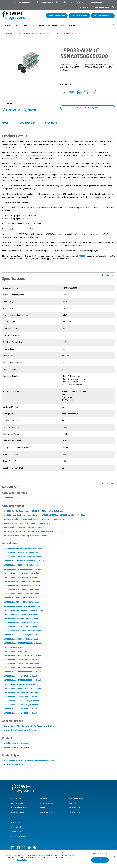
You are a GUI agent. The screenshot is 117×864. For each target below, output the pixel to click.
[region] (58, 856)
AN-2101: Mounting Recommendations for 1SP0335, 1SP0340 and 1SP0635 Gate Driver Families (44, 515)
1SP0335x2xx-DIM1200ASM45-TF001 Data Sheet (24, 561)
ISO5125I (45, 245)
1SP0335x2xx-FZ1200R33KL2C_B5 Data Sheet (23, 700)
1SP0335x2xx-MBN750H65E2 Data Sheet (21, 622)
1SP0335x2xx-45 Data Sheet (15, 647)
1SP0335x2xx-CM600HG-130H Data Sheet (21, 593)
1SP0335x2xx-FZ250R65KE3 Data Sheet (20, 626)
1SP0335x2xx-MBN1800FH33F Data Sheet (21, 589)
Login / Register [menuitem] (102, 7)
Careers (73, 803)
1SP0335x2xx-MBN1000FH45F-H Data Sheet (22, 598)
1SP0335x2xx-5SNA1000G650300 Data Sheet (22, 569)
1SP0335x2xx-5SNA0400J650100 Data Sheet (22, 556)
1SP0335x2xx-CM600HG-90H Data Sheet (21, 639)
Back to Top (108, 483)
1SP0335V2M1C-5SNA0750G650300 (68, 33)
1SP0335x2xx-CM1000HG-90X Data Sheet (21, 552)
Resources (57, 25)
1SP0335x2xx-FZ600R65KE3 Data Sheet (20, 709)
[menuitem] (113, 7)
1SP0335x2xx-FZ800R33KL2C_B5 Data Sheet (22, 704)
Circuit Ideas (17, 812)
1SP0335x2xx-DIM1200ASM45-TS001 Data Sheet (24, 610)
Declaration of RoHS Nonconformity (20, 730)
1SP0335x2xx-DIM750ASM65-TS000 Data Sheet (23, 548)
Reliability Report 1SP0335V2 (16, 743)
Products (6, 25)
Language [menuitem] (84, 7)
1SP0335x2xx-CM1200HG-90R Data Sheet (21, 692)
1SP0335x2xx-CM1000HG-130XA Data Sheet (22, 606)
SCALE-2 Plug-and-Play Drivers (31, 33)
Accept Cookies (100, 860)
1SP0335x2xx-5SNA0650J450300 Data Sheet (22, 667)
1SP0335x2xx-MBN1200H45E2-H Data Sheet (22, 630)
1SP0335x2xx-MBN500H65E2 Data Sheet (21, 614)
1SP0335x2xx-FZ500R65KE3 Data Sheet (20, 696)
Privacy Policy (17, 822)
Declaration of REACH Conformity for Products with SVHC (29, 726)
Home (6, 33)
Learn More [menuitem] (79, 2)
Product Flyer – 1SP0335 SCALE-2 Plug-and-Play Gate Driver (29, 760)
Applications (22, 25)
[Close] (114, 856)
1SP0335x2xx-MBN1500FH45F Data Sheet (21, 602)
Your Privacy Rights (100, 854)
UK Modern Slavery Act (20, 836)
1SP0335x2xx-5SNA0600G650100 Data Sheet (22, 655)
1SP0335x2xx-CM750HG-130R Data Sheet (21, 663)
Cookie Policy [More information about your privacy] (22, 860)
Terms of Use (16, 831)
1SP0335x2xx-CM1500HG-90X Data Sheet (21, 565)
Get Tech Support (103, 15)
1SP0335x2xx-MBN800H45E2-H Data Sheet (22, 585)
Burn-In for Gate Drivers (14, 764)
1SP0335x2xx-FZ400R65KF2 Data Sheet (20, 676)
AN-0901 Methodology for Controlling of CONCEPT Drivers (29, 531)
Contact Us (74, 812)
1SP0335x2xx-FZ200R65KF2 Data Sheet (20, 659)
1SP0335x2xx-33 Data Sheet (15, 651)
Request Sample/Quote (88, 107)
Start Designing (57, 15)
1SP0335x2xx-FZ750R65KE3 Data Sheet (20, 713)
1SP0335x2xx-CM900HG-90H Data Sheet (21, 684)
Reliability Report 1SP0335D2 (16, 747)
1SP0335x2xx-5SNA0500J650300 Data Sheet (22, 672)
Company (71, 25)
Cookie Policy (16, 827)
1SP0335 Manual (11, 498)
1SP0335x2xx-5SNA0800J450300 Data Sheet (22, 643)
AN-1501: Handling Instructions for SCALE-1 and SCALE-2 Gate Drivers (34, 519)
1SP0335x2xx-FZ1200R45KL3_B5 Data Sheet (22, 635)
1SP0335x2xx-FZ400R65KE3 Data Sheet (20, 577)
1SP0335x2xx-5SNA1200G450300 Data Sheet (22, 688)
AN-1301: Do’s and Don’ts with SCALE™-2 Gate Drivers (27, 523)
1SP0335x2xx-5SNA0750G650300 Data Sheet (22, 680)
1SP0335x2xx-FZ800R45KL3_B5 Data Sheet (22, 573)
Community (74, 807)
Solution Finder (79, 15)
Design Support (40, 25)
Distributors (46, 812)
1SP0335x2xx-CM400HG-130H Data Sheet (21, 618)
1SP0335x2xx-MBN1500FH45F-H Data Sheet (22, 581)
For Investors (76, 798)
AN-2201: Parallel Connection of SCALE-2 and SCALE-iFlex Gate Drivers (34, 511)
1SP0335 (48, 33)
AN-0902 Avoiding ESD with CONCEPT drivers (23, 527)
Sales (42, 807)
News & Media (46, 803)
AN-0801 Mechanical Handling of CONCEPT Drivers (25, 535)
